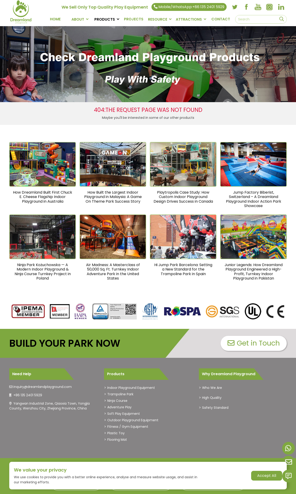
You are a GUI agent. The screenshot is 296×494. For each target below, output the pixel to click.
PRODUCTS (104, 19)
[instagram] (269, 7)
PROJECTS (133, 19)
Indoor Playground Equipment (131, 387)
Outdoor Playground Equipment (132, 420)
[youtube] (258, 7)
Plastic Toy (116, 433)
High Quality (212, 397)
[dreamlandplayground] (28, 311)
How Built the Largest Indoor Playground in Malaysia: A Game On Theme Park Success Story (113, 197)
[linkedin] (281, 7)
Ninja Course (117, 400)
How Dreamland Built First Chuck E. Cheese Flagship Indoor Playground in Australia (42, 197)
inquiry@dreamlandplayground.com (42, 386)
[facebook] (246, 7)
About (77, 19)
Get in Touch (254, 343)
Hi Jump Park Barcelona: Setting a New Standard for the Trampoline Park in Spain (183, 269)
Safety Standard (215, 407)
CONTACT (220, 19)
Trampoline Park (120, 394)
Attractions (189, 19)
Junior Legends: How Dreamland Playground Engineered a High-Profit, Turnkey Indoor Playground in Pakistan (254, 271)
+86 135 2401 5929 (27, 395)
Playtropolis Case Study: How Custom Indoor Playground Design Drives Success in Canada (183, 197)
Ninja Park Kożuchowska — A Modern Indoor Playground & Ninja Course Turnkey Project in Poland (43, 271)
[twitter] (234, 7)
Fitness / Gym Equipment (127, 426)
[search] (282, 19)
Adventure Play (119, 407)
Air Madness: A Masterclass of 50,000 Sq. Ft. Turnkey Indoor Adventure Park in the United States (113, 271)
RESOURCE (157, 19)
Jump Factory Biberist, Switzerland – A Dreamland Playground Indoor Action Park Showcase (253, 199)
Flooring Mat (117, 439)
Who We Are (212, 387)
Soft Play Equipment (123, 413)
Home (55, 19)
